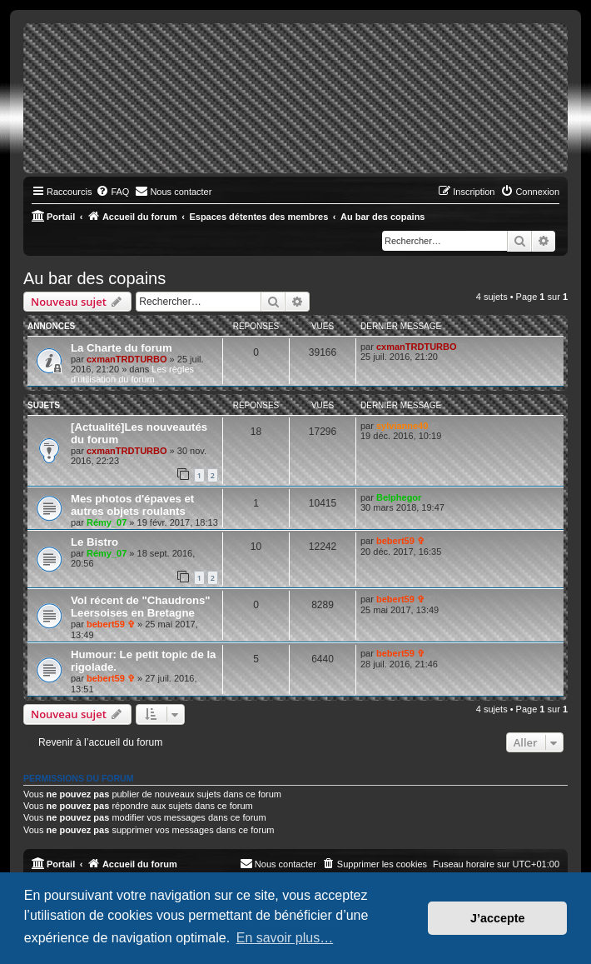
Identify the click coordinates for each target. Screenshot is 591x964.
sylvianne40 (402, 426)
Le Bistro (94, 542)
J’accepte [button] (497, 918)
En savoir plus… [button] (285, 938)
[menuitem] (112, 192)
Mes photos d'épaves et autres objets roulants (132, 504)
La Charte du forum (121, 348)
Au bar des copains (94, 278)
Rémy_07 (107, 522)
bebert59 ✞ (400, 541)
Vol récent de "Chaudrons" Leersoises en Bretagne (141, 606)
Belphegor (398, 497)
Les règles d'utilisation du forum (132, 374)
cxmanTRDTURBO (127, 359)
